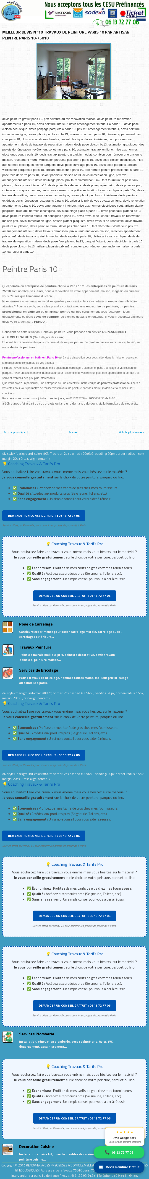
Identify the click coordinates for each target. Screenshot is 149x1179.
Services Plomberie (36, 1034)
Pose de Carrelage (36, 624)
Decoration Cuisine (36, 1146)
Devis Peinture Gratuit (119, 1167)
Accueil (73, 432)
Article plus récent (16, 432)
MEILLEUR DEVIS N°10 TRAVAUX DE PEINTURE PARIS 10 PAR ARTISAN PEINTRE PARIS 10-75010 (66, 35)
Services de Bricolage (38, 670)
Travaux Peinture (36, 647)
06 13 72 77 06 (119, 1152)
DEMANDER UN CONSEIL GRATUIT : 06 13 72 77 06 (44, 515)
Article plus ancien (131, 432)
